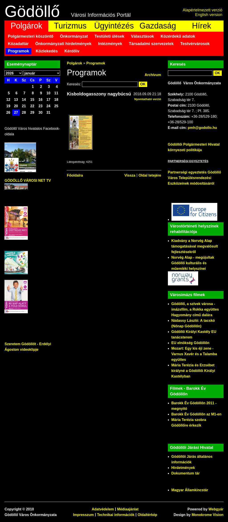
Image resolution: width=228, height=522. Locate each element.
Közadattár (18, 43)
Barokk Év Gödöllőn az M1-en (196, 414)
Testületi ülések (109, 36)
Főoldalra (75, 175)
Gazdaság (158, 25)
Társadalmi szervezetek (151, 43)
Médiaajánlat (127, 509)
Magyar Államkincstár (189, 490)
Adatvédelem (103, 509)
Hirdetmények (183, 468)
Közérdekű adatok (178, 36)
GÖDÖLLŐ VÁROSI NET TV (27, 180)
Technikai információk (115, 515)
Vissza (129, 175)
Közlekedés (47, 51)
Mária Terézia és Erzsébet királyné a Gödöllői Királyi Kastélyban (193, 370)
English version (208, 14)
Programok (18, 51)
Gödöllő (32, 11)
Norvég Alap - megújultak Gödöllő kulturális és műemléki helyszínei (192, 263)
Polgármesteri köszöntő (30, 36)
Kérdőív (72, 51)
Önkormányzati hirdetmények (63, 43)
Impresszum (83, 515)
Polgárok (26, 25)
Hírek (201, 25)
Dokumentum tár (185, 473)
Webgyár (215, 509)
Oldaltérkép (147, 515)
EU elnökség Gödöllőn (190, 343)
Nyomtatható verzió (147, 99)
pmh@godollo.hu (202, 128)
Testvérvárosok (195, 43)
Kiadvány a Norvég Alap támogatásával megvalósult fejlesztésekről (194, 246)
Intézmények (110, 43)
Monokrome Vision (208, 515)
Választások (142, 36)
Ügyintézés (114, 25)
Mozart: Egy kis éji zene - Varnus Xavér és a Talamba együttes (194, 354)
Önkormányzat (74, 36)
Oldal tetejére (149, 175)
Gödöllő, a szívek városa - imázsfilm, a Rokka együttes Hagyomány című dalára (195, 309)
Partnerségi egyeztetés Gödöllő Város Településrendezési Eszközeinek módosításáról (194, 177)
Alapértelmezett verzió (202, 10)
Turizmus (70, 25)
